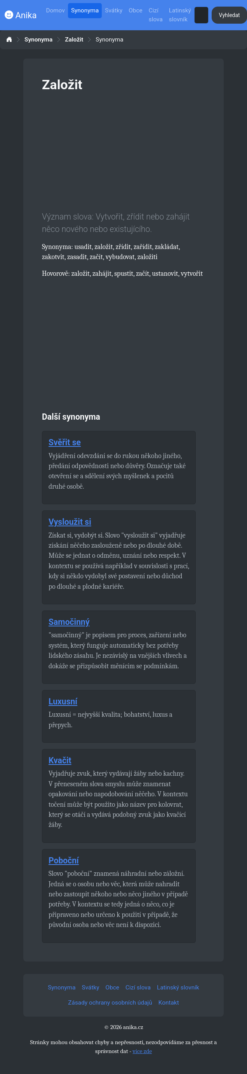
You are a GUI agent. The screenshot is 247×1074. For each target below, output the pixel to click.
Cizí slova (156, 15)
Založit (74, 40)
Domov (55, 10)
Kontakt (168, 1002)
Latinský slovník (180, 15)
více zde (142, 1051)
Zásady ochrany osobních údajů (110, 1002)
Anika (21, 15)
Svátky (113, 10)
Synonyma (85, 10)
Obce (135, 10)
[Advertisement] (123, 150)
